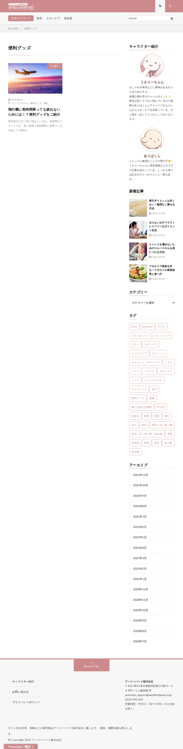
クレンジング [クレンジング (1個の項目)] (162, 337)
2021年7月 (140, 517)
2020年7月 (140, 641)
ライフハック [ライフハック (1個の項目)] (139, 390)
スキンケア (53, 19)
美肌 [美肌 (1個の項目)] (169, 435)
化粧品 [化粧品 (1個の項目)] (135, 417)
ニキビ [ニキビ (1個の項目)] (168, 363)
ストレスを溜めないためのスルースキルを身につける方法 (162, 249)
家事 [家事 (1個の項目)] (146, 417)
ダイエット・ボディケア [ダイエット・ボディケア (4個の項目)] (145, 363)
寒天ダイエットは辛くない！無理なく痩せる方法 (162, 206)
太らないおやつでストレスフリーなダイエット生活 (162, 227)
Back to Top (91, 666)
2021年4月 (140, 548)
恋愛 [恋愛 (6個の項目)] (156, 417)
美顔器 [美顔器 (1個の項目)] (135, 444)
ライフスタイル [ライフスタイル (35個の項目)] (153, 381)
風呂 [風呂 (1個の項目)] (156, 444)
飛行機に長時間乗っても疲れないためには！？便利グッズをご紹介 (34, 116)
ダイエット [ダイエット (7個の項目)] (158, 355)
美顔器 (68, 19)
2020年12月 (140, 590)
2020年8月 (140, 631)
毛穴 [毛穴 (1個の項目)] (134, 426)
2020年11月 (140, 600)
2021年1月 (140, 579)
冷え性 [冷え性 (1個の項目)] (161, 408)
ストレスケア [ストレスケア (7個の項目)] (139, 355)
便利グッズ (36, 104)
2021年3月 (140, 559)
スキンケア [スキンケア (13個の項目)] (150, 346)
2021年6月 (140, 528)
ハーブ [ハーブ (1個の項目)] (135, 372)
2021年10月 (140, 486)
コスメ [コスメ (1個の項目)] (135, 346)
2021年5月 (140, 538)
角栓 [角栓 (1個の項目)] (146, 444)
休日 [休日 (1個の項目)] (154, 390)
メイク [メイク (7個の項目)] (135, 381)
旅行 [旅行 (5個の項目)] (166, 417)
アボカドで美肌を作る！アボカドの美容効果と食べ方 (162, 271)
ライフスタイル (20, 104)
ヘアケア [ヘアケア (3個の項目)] (149, 372)
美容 (39, 19)
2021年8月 (140, 507)
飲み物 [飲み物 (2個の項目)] (135, 453)
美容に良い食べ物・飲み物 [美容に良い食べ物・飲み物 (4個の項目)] (146, 435)
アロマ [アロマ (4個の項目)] (161, 328)
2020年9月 (140, 621)
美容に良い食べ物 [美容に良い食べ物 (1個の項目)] (162, 426)
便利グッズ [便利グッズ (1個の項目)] (137, 399)
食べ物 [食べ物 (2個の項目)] (168, 444)
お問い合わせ (20, 692)
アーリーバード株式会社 (47, 740)
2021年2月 (140, 569)
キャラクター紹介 (23, 681)
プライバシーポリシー (26, 702)
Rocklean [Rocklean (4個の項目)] (147, 328)
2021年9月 (140, 497)
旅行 (55, 68)
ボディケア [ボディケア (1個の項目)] (165, 372)
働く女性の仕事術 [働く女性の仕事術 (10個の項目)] (141, 408)
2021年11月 (140, 476)
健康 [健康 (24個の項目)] (151, 399)
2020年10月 (140, 610)
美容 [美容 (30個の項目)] (144, 426)
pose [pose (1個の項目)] (134, 328)
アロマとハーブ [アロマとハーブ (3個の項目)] (140, 337)
